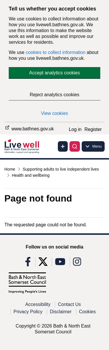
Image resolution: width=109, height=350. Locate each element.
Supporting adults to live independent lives (61, 169)
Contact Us (69, 304)
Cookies (87, 311)
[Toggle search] (74, 146)
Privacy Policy (28, 311)
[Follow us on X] (43, 263)
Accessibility (38, 304)
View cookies (54, 113)
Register (93, 129)
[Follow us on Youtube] (60, 263)
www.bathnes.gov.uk (29, 128)
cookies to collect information (55, 52)
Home (9, 169)
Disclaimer (61, 311)
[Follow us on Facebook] (28, 263)
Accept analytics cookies (54, 72)
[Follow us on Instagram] (77, 263)
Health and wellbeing (31, 175)
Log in (75, 129)
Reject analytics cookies (54, 94)
